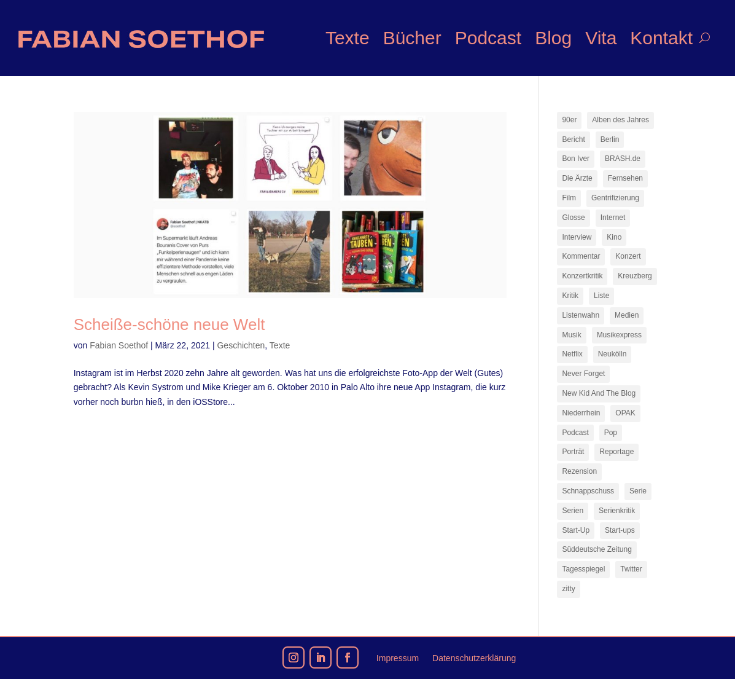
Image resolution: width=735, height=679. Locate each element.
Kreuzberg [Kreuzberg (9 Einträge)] (634, 276)
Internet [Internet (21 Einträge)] (613, 217)
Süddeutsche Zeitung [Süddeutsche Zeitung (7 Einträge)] (596, 549)
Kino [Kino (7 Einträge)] (614, 237)
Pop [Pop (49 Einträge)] (610, 432)
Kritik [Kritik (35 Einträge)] (570, 295)
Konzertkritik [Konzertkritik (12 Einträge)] (582, 276)
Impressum (397, 658)
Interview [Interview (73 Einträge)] (576, 237)
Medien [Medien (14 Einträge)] (627, 315)
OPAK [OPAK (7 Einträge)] (625, 413)
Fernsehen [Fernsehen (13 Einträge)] (625, 178)
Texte (347, 38)
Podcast (488, 38)
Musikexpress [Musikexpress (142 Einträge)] (619, 335)
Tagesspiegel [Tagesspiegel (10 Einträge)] (583, 569)
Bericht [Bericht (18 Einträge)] (573, 139)
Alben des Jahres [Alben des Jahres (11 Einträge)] (620, 120)
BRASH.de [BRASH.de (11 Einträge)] (622, 158)
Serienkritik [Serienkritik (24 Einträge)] (617, 510)
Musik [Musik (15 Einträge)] (571, 335)
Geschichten (241, 345)
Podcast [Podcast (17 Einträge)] (575, 432)
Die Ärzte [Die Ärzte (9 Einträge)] (577, 178)
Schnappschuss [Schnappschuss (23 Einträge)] (588, 491)
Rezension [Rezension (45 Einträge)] (579, 471)
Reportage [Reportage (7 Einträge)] (616, 451)
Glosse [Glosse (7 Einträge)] (573, 217)
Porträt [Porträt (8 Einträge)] (573, 451)
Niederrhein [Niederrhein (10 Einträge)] (581, 413)
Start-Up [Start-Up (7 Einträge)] (575, 530)
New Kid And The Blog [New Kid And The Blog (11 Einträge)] (599, 393)
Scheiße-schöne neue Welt (169, 324)
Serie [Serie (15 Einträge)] (638, 491)
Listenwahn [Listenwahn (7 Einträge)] (580, 315)
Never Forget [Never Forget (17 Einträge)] (583, 373)
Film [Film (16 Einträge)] (569, 198)
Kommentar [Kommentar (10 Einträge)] (581, 256)
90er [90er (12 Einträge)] (569, 120)
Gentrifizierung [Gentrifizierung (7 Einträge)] (615, 198)
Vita (600, 38)
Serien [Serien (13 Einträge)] (572, 510)
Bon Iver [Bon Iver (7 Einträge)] (575, 158)
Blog (553, 38)
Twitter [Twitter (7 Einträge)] (631, 569)
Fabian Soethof (119, 345)
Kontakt (661, 38)
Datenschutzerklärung (474, 658)
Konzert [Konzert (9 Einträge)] (627, 256)
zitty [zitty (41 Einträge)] (568, 588)
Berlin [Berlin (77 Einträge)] (610, 139)
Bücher (412, 38)
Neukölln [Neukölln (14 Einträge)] (612, 354)
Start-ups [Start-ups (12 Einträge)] (620, 530)
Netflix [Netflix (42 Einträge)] (572, 354)
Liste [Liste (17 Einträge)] (601, 295)
